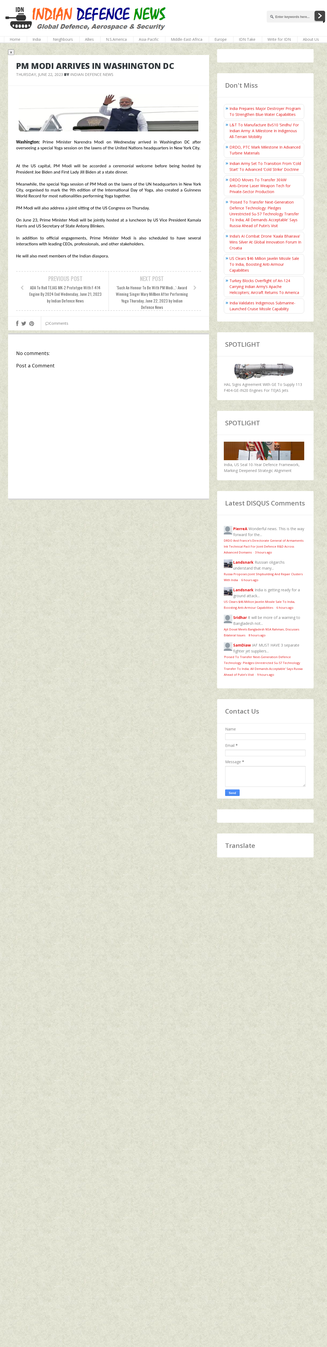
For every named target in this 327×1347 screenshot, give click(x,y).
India (36, 39)
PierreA (240, 528)
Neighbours (63, 39)
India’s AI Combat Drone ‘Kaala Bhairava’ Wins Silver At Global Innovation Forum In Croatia (265, 242)
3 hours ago (263, 552)
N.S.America (116, 39)
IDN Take (247, 39)
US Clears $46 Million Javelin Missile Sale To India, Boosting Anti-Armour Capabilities (264, 264)
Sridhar (240, 617)
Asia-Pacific (149, 39)
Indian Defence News (91, 74)
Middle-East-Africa (186, 39)
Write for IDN (279, 39)
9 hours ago (265, 675)
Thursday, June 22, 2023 (39, 74)
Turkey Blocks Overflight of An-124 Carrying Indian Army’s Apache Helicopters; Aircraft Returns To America (264, 286)
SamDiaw (242, 645)
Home (15, 39)
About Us (311, 39)
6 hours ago (249, 580)
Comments (56, 323)
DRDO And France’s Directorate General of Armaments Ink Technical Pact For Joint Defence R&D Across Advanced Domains (263, 546)
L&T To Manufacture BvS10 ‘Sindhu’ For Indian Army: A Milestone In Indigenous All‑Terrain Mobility (264, 130)
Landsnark (243, 562)
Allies (89, 39)
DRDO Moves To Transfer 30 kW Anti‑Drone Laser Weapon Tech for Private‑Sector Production (260, 185)
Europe (220, 39)
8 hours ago (257, 635)
